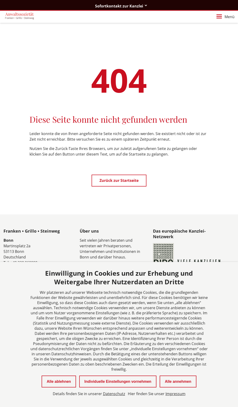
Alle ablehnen (59, 381)
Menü (225, 16)
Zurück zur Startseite (119, 180)
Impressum (175, 393)
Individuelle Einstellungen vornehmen (117, 381)
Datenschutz (114, 393)
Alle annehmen (178, 381)
